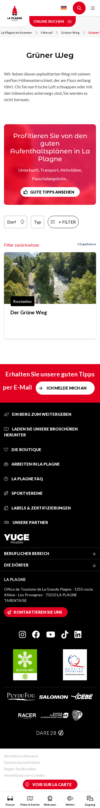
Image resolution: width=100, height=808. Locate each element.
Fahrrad (49, 33)
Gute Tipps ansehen (52, 192)
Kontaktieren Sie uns (38, 612)
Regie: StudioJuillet (20, 769)
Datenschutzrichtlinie (22, 762)
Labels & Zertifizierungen (37, 507)
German (64, 8)
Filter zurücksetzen (21, 244)
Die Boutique (22, 449)
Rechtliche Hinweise (21, 756)
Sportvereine (23, 493)
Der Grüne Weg (28, 312)
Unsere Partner (26, 522)
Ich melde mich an (66, 388)
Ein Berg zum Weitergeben (37, 414)
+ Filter (67, 221)
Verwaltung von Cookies (24, 775)
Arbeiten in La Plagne (32, 464)
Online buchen (52, 21)
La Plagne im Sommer (19, 33)
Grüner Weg (73, 33)
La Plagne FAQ (23, 478)
